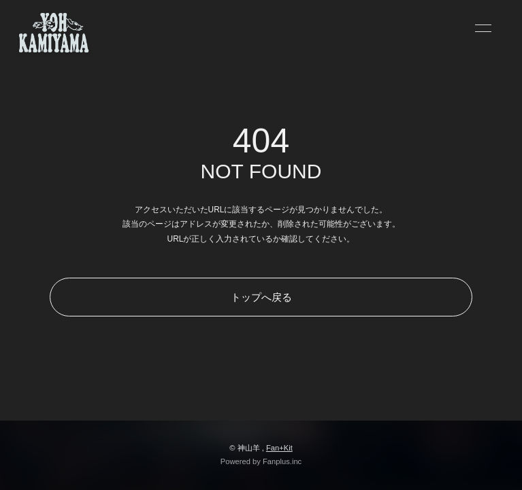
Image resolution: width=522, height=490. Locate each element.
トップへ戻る (261, 297)
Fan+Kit (279, 448)
